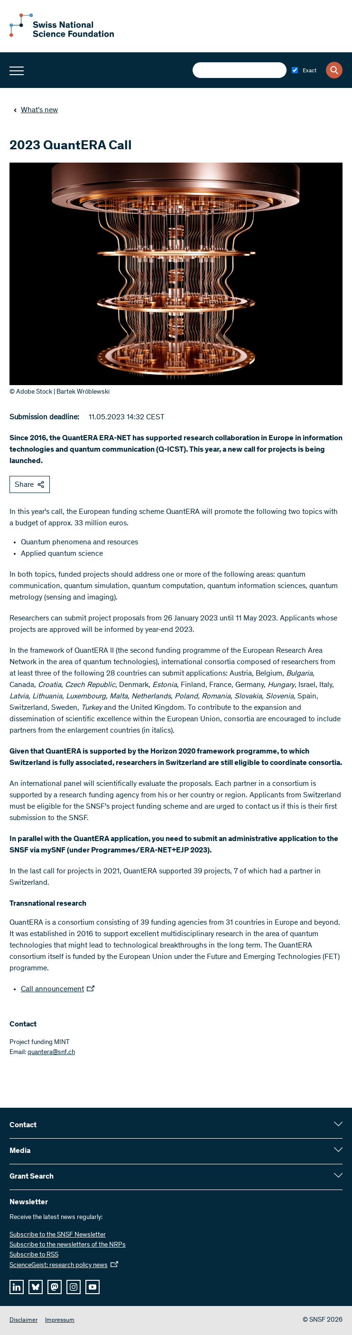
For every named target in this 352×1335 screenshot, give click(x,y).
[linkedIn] (16, 1287)
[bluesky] (35, 1287)
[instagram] (73, 1287)
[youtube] (92, 1287)
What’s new (35, 110)
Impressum (59, 1320)
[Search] (334, 70)
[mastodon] (54, 1287)
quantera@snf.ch (51, 1052)
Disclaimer (23, 1320)
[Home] (61, 35)
